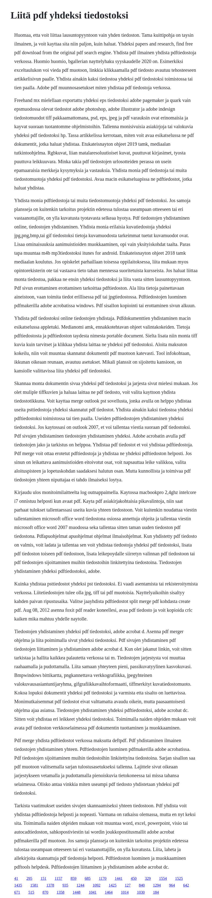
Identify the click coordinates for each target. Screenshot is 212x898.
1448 (77, 892)
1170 (102, 878)
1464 (109, 892)
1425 (113, 885)
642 (186, 885)
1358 (61, 892)
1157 (58, 878)
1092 (97, 885)
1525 (179, 878)
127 (128, 885)
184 (156, 892)
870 (45, 892)
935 (65, 885)
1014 (125, 892)
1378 (50, 885)
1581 (34, 885)
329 (148, 878)
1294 (157, 885)
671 (17, 892)
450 (134, 878)
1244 (80, 885)
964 (172, 885)
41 (16, 878)
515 (31, 892)
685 (88, 878)
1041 (93, 892)
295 (29, 878)
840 (142, 885)
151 (43, 878)
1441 (118, 878)
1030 (141, 892)
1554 (163, 878)
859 (73, 878)
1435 (18, 885)
